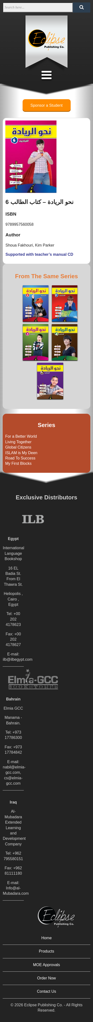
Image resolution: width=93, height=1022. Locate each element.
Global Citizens (18, 447)
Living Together (18, 442)
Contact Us (46, 991)
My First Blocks (18, 463)
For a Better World (21, 436)
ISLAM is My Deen (21, 453)
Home (46, 938)
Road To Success (20, 458)
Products (46, 951)
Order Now (46, 978)
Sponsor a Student (46, 105)
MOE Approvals (46, 965)
